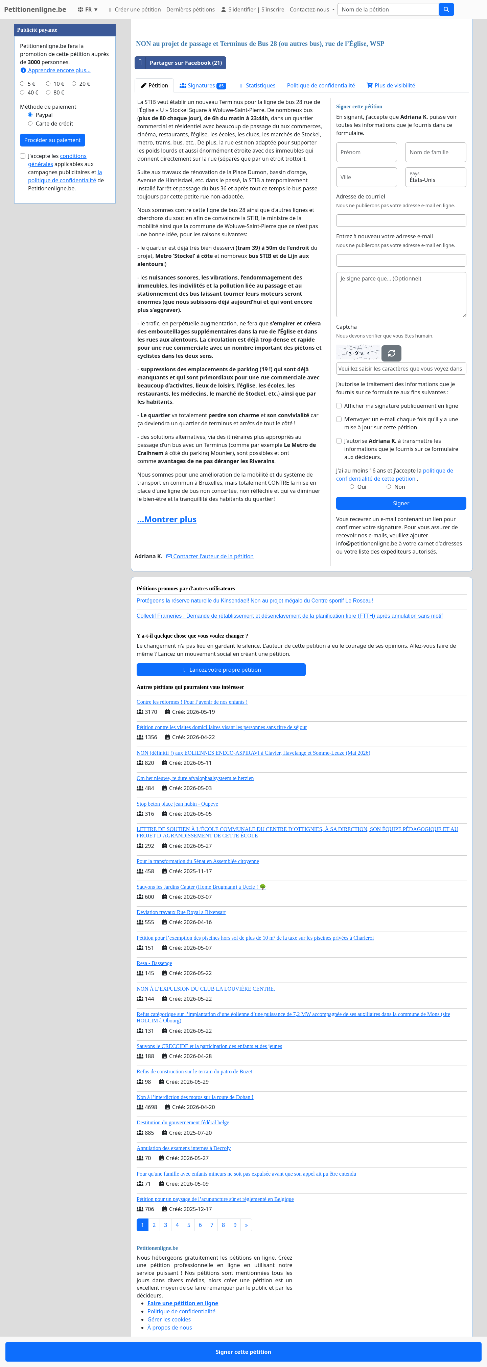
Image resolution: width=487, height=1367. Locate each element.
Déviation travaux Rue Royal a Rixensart (181, 912)
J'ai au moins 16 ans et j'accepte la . (394, 474)
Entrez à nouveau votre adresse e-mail (384, 236)
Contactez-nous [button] (310, 9)
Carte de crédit (54, 123)
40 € (33, 92)
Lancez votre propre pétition (221, 669)
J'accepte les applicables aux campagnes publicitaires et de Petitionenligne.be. (66, 172)
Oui (362, 486)
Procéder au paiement (52, 140)
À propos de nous (169, 1327)
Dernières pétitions (190, 9)
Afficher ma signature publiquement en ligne (401, 405)
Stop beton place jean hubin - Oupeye (177, 804)
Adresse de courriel (360, 196)
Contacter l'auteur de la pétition (210, 556)
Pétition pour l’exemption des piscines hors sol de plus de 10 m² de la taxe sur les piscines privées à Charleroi (255, 938)
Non (399, 486)
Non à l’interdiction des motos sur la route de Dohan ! (195, 1097)
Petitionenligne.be (35, 9)
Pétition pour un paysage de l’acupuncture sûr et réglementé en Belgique (215, 1199)
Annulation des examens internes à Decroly (184, 1148)
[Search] (388, 9)
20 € (84, 83)
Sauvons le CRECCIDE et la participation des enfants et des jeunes (209, 1046)
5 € (31, 83)
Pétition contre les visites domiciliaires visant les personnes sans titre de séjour (222, 727)
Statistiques (257, 85)
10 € (58, 83)
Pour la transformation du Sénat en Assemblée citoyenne (198, 861)
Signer (401, 503)
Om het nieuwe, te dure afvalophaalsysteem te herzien (195, 778)
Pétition (154, 85)
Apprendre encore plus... (55, 70)
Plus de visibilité (391, 85)
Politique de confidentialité (321, 85)
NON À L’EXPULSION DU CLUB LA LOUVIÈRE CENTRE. (206, 989)
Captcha (346, 326)
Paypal (44, 114)
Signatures (203, 85)
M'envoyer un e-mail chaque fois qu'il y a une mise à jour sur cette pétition (401, 423)
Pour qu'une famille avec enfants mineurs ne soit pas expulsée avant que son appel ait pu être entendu (246, 1174)
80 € (58, 92)
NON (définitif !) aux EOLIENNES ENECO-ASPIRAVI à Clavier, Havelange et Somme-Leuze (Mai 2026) (253, 753)
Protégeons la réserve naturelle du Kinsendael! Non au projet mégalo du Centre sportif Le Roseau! (255, 601)
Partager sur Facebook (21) (178, 63)
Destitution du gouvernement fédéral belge (183, 1122)
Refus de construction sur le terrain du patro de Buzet (194, 1071)
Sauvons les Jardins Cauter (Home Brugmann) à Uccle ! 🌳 (201, 887)
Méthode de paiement (48, 106)
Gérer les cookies (169, 1319)
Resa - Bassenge (154, 963)
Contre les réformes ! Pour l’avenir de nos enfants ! (192, 702)
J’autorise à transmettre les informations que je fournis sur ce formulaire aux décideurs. (401, 449)
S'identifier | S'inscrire (252, 9)
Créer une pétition (134, 9)
